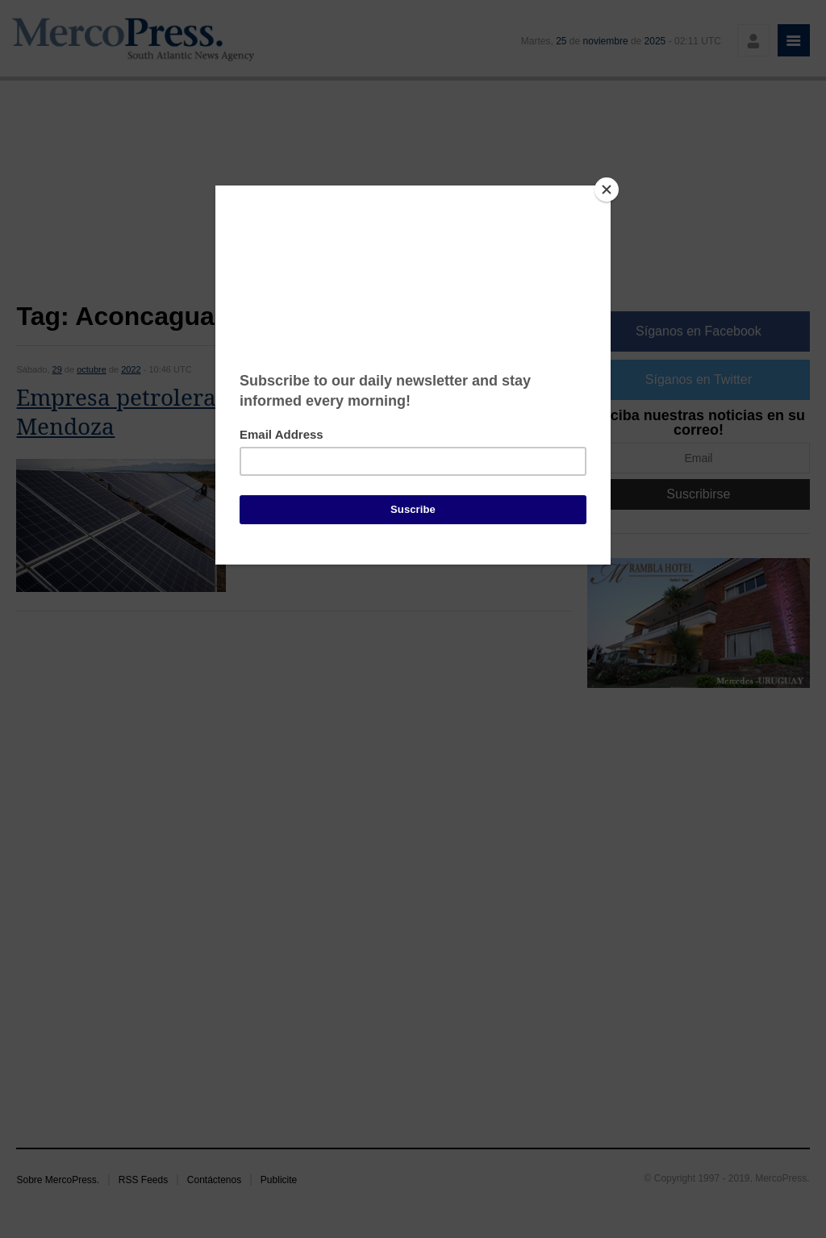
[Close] (606, 189)
